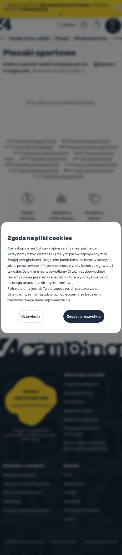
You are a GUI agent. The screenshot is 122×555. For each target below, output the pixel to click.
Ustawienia (30, 316)
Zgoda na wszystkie (84, 316)
